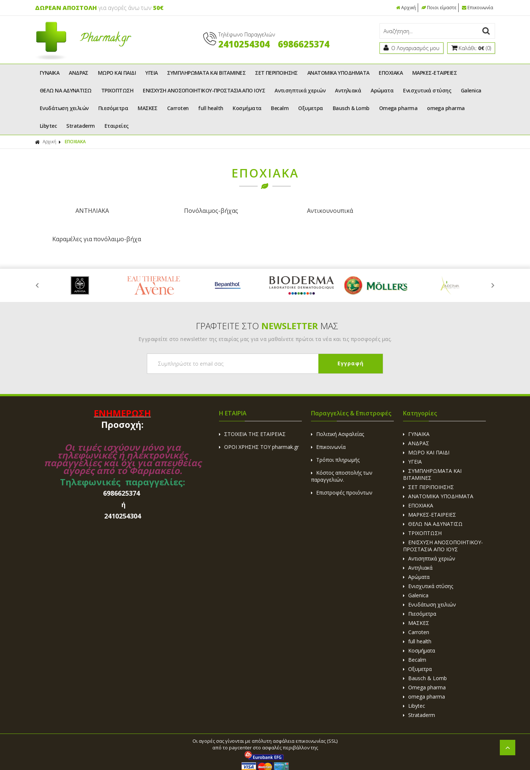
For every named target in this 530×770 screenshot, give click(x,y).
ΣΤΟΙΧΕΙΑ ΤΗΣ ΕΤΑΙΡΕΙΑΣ (252, 405)
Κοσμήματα (247, 108)
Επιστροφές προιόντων (341, 464)
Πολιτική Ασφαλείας (337, 405)
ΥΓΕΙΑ (151, 72)
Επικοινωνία (477, 7)
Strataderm (80, 125)
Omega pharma (398, 108)
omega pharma (445, 108)
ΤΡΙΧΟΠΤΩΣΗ (117, 90)
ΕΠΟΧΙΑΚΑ (391, 72)
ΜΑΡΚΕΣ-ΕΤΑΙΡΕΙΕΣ (434, 72)
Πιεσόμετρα (113, 108)
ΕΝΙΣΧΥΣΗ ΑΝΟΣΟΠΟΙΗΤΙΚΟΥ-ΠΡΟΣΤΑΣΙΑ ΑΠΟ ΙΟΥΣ (204, 90)
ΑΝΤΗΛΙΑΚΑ (90, 211)
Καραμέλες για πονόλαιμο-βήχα (439, 211)
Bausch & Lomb (351, 108)
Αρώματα (382, 90)
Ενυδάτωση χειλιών (64, 108)
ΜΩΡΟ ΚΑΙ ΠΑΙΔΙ (117, 72)
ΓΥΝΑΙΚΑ (49, 72)
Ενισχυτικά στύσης (427, 90)
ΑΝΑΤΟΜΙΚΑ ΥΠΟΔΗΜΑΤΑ (338, 72)
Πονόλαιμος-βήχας (207, 211)
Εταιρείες (117, 125)
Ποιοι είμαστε (438, 7)
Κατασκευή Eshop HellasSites (348, 748)
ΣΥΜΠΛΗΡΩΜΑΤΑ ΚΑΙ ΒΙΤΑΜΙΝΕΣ (206, 72)
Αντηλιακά (348, 90)
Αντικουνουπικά (323, 211)
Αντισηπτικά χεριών (300, 90)
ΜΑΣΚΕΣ (148, 108)
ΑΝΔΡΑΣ (78, 72)
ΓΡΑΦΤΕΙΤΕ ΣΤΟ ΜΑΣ (267, 297)
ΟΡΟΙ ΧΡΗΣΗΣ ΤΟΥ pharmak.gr (259, 418)
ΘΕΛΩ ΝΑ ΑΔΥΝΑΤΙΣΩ (66, 90)
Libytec (48, 125)
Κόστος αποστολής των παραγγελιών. (341, 448)
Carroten (178, 108)
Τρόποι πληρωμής (335, 431)
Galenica (471, 90)
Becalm (280, 108)
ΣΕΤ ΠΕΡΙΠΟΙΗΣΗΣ (276, 72)
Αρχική (406, 7)
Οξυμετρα (310, 108)
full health (210, 108)
